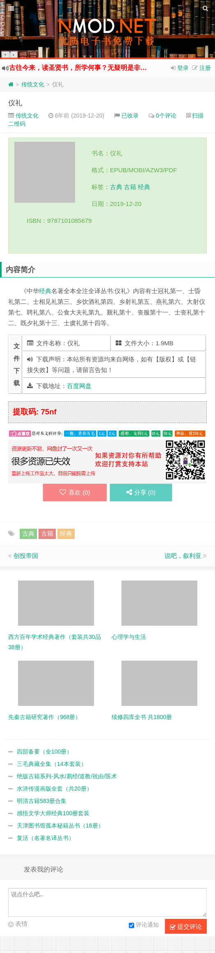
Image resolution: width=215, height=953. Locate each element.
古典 (116, 186)
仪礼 (15, 103)
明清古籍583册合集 (41, 801)
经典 (144, 186)
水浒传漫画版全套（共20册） (54, 788)
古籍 (130, 186)
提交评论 (186, 926)
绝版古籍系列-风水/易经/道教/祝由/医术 (67, 776)
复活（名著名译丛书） (45, 838)
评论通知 (144, 925)
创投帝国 (26, 555)
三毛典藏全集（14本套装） (52, 764)
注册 (205, 68)
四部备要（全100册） (44, 751)
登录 (183, 68)
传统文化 (32, 84)
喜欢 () (74, 492)
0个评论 (166, 115)
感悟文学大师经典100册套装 (53, 813)
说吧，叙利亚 (183, 555)
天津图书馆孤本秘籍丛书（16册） (60, 825)
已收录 (130, 115)
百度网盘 (79, 385)
